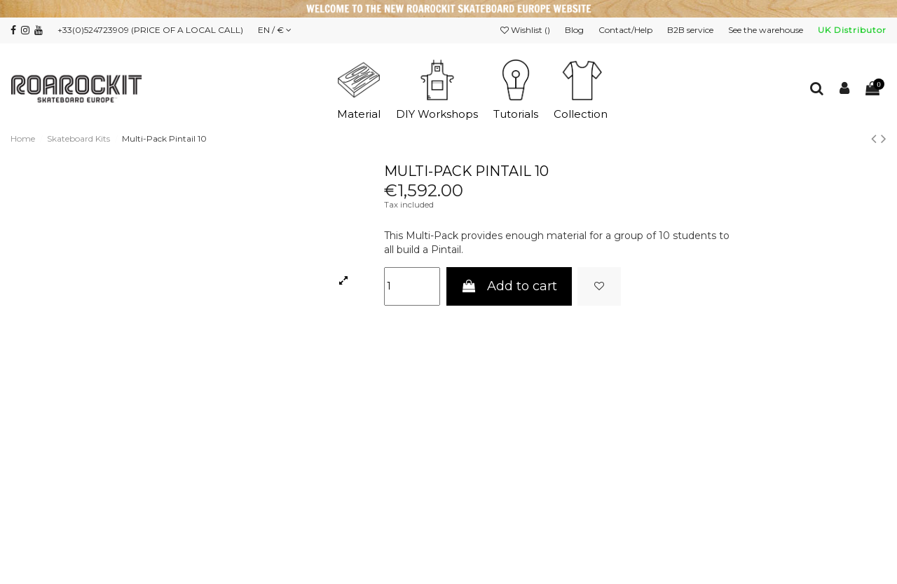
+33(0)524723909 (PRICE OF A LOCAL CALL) (150, 30)
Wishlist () (526, 30)
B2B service (691, 30)
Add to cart (509, 286)
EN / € (275, 30)
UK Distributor (852, 30)
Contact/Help (626, 30)
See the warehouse (766, 30)
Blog (575, 30)
